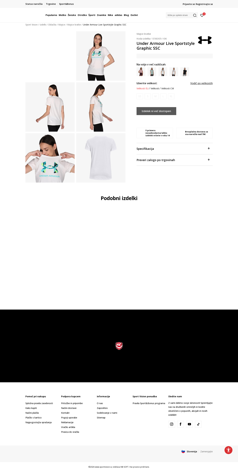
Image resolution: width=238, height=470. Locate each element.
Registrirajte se (204, 4)
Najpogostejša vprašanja (38, 422)
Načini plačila (32, 412)
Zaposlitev (102, 408)
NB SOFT (124, 467)
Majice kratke (74, 24)
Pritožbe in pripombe (72, 403)
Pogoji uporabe (69, 417)
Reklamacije (67, 422)
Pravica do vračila (70, 431)
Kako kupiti (31, 408)
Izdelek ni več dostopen (156, 111)
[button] (182, 15)
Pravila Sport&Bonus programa (149, 403)
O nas (100, 403)
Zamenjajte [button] (206, 451)
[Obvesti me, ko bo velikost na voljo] (140, 96)
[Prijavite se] (202, 15)
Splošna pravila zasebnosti (39, 403)
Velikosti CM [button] (167, 88)
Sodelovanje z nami (107, 412)
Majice (61, 24)
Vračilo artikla (68, 427)
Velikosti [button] (155, 88)
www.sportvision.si (103, 467)
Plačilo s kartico (33, 417)
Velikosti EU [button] (142, 88)
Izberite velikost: (147, 83)
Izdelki (43, 24)
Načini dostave (69, 408)
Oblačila (52, 24)
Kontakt (65, 412)
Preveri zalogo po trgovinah (173, 160)
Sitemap (101, 417)
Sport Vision (31, 24)
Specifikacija (173, 148)
